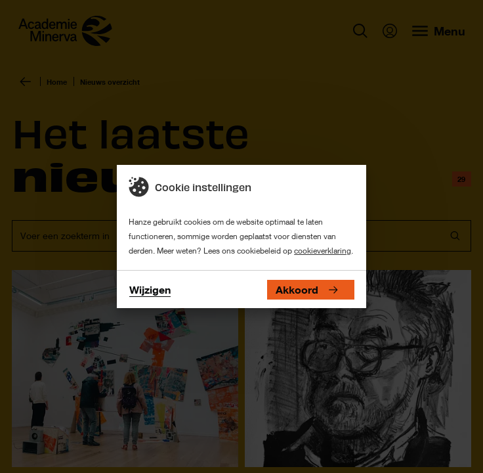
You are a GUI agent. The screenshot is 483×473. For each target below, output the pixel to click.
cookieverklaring (322, 251)
